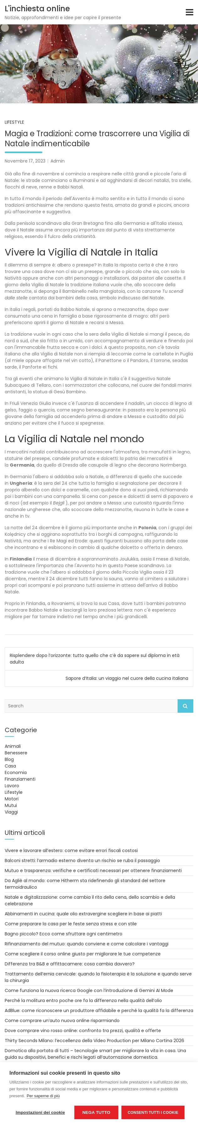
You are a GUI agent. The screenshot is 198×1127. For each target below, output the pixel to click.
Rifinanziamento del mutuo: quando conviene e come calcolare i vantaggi (87, 944)
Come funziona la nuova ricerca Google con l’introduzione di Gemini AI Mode (89, 990)
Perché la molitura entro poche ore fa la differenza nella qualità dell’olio (83, 1000)
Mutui (11, 805)
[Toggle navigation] (189, 12)
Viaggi (11, 812)
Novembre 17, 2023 (25, 161)
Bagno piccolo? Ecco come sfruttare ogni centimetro (63, 934)
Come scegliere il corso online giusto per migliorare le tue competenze (83, 954)
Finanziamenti (20, 779)
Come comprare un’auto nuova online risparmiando (62, 1020)
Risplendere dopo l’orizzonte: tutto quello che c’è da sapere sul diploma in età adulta (94, 658)
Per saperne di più (43, 1095)
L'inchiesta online (37, 8)
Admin (58, 161)
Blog (9, 759)
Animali (13, 746)
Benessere (16, 753)
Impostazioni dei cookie (40, 1112)
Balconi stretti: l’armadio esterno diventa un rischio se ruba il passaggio (82, 860)
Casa (10, 766)
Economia (16, 772)
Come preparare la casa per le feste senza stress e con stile (71, 924)
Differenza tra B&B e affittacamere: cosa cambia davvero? (70, 964)
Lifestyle (14, 122)
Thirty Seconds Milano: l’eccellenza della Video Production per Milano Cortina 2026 (94, 1040)
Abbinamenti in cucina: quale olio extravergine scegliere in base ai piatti (83, 914)
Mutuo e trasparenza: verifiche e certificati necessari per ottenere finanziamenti (93, 870)
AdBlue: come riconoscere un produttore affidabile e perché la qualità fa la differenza (99, 1010)
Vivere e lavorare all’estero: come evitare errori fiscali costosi (71, 850)
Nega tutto (96, 1112)
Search (185, 706)
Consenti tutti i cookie (153, 1112)
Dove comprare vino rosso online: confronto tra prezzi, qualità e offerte (83, 1030)
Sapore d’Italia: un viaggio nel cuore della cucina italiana (127, 678)
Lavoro (12, 786)
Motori (12, 799)
